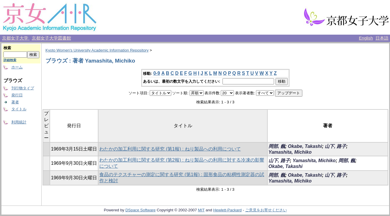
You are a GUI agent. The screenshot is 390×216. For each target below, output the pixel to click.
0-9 (156, 73)
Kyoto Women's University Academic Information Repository (97, 50)
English (366, 38)
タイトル (19, 109)
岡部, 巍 (277, 146)
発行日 (17, 95)
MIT (201, 210)
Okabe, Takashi (305, 146)
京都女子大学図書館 (51, 38)
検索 (7, 48)
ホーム (17, 67)
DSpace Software (140, 210)
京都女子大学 (15, 38)
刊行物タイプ (22, 88)
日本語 (382, 38)
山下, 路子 (335, 146)
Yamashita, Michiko (290, 152)
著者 (15, 102)
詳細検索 (9, 60)
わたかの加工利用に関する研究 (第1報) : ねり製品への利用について (170, 148)
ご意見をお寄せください (266, 210)
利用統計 (19, 122)
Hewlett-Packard (227, 210)
